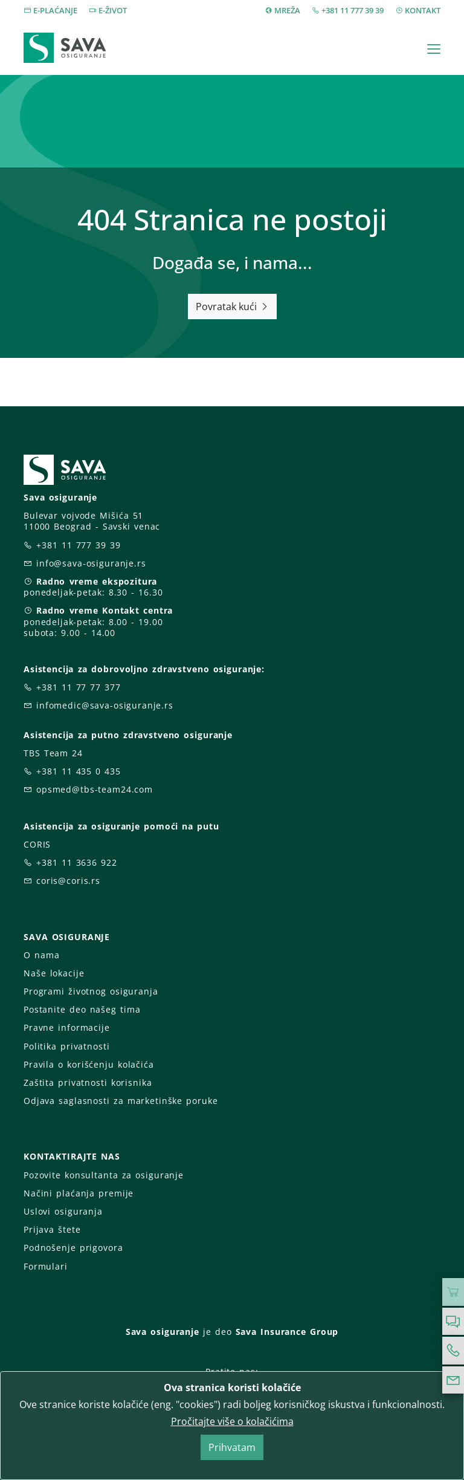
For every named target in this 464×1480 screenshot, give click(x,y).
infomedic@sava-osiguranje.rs (104, 705)
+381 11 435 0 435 (78, 771)
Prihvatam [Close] (232, 1447)
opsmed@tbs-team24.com (94, 789)
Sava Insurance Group (287, 1331)
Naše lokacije (54, 973)
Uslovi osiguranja (63, 1211)
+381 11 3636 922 (76, 862)
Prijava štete (52, 1229)
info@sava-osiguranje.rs (91, 563)
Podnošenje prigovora (73, 1247)
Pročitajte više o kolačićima (232, 1421)
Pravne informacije (67, 1027)
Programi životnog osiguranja (91, 991)
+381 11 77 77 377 (78, 687)
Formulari (46, 1266)
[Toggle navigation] (433, 49)
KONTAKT (422, 10)
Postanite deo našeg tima (82, 1009)
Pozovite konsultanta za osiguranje (104, 1175)
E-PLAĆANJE (55, 10)
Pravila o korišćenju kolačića (89, 1064)
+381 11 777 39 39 (352, 10)
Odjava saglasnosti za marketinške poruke (121, 1100)
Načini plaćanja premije (79, 1193)
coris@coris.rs (68, 880)
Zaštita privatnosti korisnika (88, 1082)
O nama (41, 955)
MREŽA (287, 10)
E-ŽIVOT (112, 10)
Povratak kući (232, 306)
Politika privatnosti (66, 1046)
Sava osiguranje (162, 1331)
